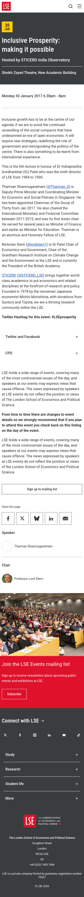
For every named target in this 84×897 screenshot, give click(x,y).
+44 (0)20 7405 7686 (42, 864)
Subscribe (14, 694)
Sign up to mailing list (42, 489)
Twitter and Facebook (42, 337)
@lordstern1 (37, 244)
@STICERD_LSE (30, 275)
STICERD (9, 275)
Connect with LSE (23, 721)
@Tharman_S (58, 187)
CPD (42, 353)
